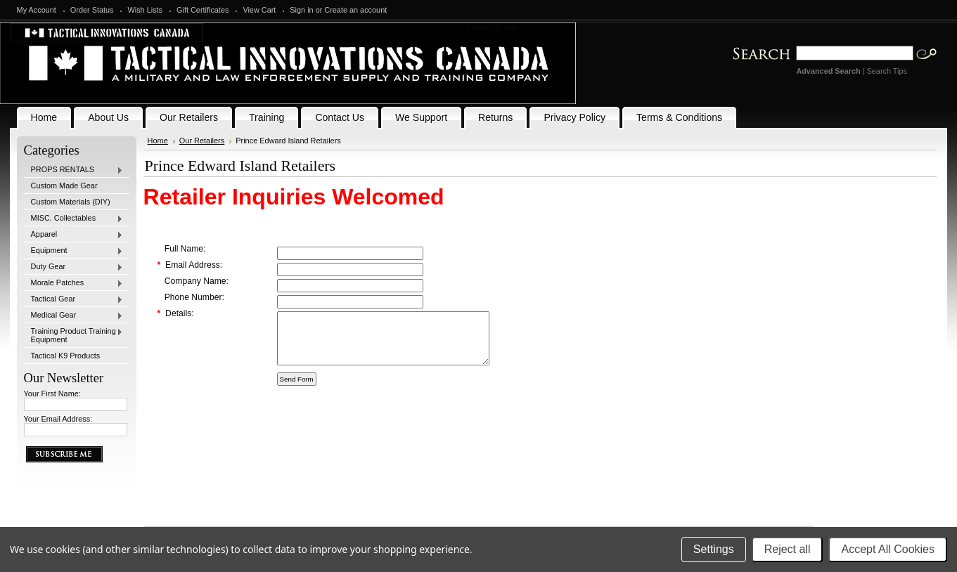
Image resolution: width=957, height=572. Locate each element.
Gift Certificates (202, 10)
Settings (713, 549)
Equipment (74, 251)
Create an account (355, 10)
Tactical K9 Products (66, 355)
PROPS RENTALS (74, 170)
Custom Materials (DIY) (70, 201)
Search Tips (887, 71)
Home (158, 140)
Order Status (92, 10)
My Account (36, 10)
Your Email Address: (58, 419)
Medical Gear (74, 315)
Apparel (74, 235)
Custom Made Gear (64, 185)
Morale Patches (74, 283)
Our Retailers (201, 140)
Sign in (301, 10)
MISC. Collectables (74, 218)
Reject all (787, 549)
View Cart (259, 10)
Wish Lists (144, 10)
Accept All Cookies (887, 549)
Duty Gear (74, 267)
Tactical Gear (74, 299)
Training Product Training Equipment (74, 335)
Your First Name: (52, 393)
